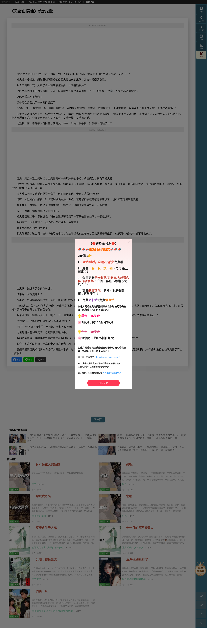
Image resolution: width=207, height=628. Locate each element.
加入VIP (103, 383)
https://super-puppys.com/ (107, 357)
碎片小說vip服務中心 (111, 373)
